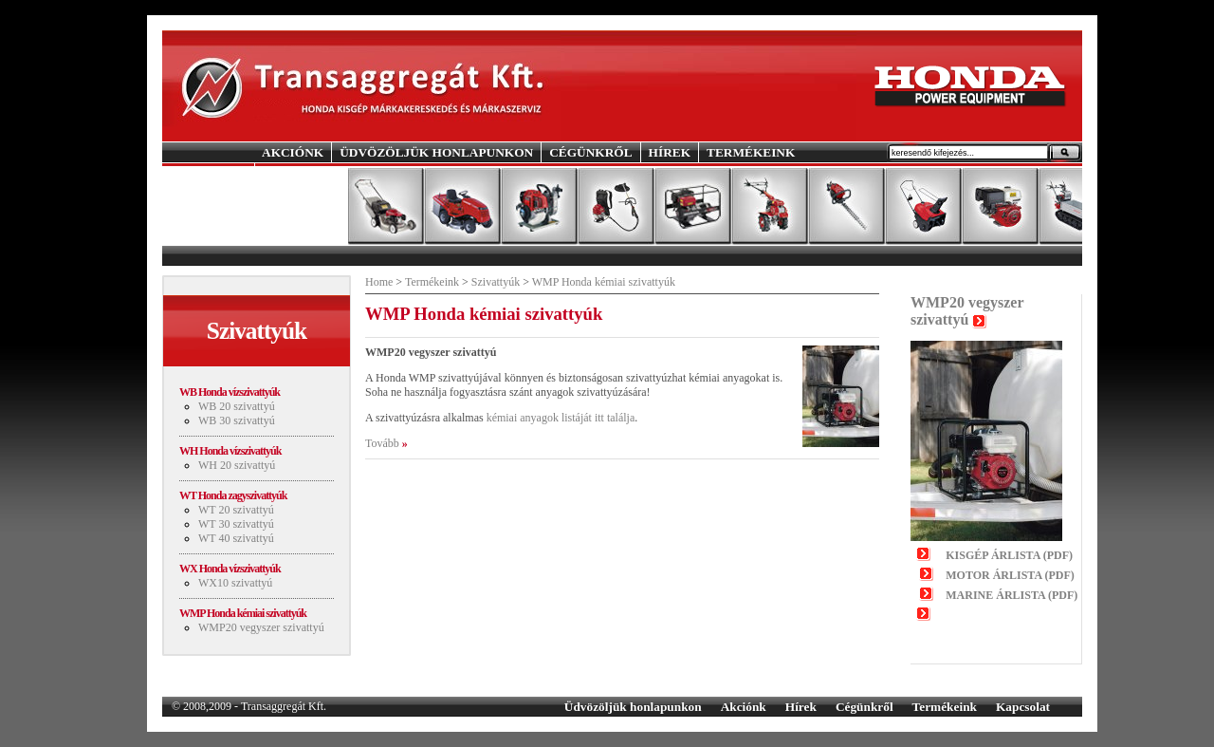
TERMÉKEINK (751, 152)
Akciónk (743, 707)
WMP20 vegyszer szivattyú (261, 627)
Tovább (382, 443)
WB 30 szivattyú (236, 420)
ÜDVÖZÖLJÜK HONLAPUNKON (436, 152)
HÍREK (669, 152)
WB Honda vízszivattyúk (229, 392)
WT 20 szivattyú (236, 509)
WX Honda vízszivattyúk (230, 568)
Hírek (801, 707)
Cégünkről (864, 707)
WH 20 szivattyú (236, 465)
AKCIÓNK (292, 152)
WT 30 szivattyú (236, 524)
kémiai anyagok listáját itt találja (561, 417)
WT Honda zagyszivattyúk (232, 495)
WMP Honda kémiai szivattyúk (242, 613)
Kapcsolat (1023, 707)
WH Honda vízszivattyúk (230, 451)
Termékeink (432, 282)
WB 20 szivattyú (236, 406)
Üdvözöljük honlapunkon (633, 707)
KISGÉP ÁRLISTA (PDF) (1009, 555)
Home (379, 282)
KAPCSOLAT (301, 172)
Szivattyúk (495, 282)
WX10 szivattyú (235, 582)
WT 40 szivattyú (236, 538)
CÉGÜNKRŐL (590, 152)
